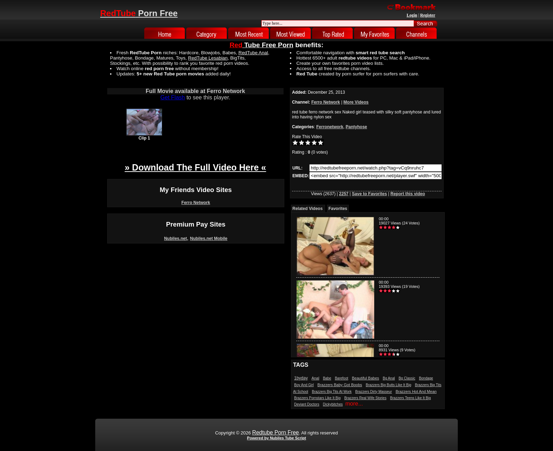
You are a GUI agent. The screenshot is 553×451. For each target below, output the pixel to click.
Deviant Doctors (306, 404)
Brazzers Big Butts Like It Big (388, 385)
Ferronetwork (330, 126)
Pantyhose (356, 126)
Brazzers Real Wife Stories (365, 398)
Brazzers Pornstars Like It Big (317, 398)
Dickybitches (333, 404)
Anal (315, 378)
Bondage (426, 378)
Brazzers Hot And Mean (416, 391)
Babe (327, 378)
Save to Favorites (369, 193)
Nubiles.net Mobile (208, 238)
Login (412, 15)
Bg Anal (389, 378)
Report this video (407, 193)
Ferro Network (195, 202)
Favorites (337, 208)
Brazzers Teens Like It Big (410, 398)
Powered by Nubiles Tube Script (276, 438)
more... (354, 404)
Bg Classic (407, 378)
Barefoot (341, 378)
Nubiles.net (175, 238)
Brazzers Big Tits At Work (332, 392)
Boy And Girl (304, 385)
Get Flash (172, 97)
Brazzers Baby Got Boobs (339, 385)
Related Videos (307, 208)
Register (427, 15)
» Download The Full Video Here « (195, 167)
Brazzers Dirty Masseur (373, 392)
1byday (301, 378)
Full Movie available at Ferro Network (195, 91)
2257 (343, 193)
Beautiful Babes (365, 378)
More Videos (356, 102)
